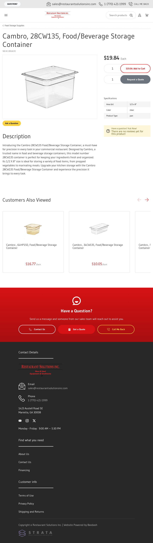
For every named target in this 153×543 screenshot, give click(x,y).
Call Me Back (139, 4)
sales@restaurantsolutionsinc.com (48, 388)
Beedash (92, 525)
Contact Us (37, 329)
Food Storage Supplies (14, 25)
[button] (146, 200)
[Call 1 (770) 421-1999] (112, 4)
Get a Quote (76, 329)
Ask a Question (11, 123)
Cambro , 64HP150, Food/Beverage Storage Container (31, 246)
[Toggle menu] (6, 15)
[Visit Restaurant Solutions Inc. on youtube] (20, 420)
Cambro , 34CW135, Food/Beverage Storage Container (98, 246)
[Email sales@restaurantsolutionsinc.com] (71, 4)
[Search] (121, 15)
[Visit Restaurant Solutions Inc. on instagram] (27, 420)
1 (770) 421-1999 (37, 400)
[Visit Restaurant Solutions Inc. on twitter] (34, 420)
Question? (12, 4)
